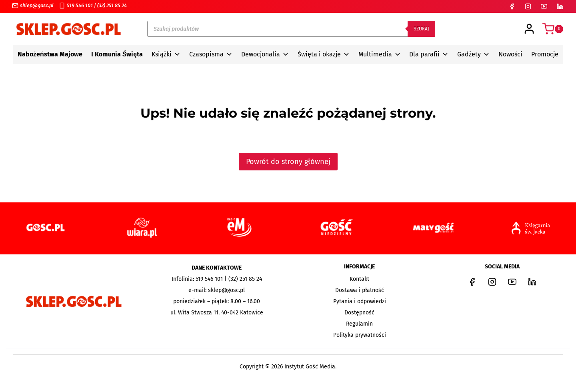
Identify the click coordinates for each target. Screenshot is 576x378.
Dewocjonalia (265, 54)
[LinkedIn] (560, 6)
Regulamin (359, 323)
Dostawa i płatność (359, 290)
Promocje (544, 54)
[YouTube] (544, 6)
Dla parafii (428, 54)
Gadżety (473, 54)
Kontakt (359, 279)
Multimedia (379, 54)
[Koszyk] (552, 29)
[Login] (529, 29)
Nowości (510, 54)
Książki (166, 54)
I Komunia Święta (117, 54)
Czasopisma (210, 54)
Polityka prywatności (359, 335)
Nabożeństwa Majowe (50, 54)
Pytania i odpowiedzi (359, 301)
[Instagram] (528, 6)
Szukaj (421, 29)
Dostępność (359, 312)
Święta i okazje (324, 54)
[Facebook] (512, 6)
